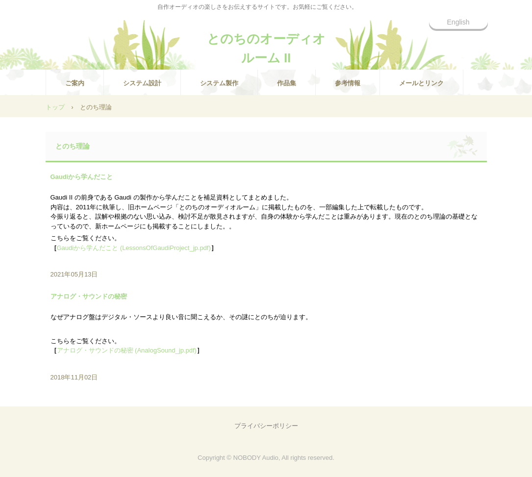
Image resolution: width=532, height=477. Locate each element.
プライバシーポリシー (266, 425)
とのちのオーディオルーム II (266, 43)
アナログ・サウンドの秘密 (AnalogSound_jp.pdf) (127, 350)
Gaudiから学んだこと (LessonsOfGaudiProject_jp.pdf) (134, 247)
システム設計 (142, 83)
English (458, 22)
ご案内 (74, 83)
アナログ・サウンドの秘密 (89, 296)
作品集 (286, 83)
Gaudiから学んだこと (82, 176)
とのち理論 (72, 146)
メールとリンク (421, 83)
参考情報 (347, 83)
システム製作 (219, 83)
